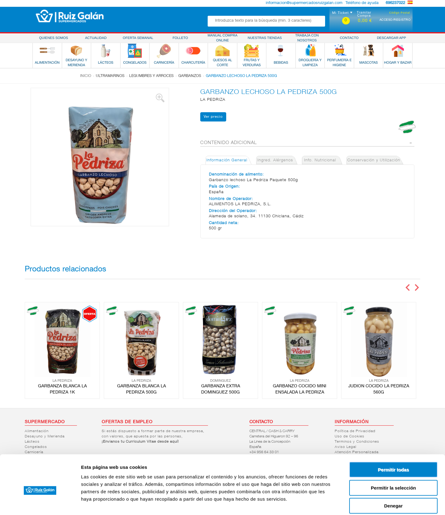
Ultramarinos (110, 76)
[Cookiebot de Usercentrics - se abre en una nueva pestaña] (40, 503)
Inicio (85, 76)
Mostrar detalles (334, 502)
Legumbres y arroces (151, 76)
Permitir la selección (393, 457)
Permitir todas (393, 439)
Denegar (393, 475)
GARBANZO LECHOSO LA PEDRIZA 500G (241, 76)
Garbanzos (189, 76)
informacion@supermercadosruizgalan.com (304, 3)
